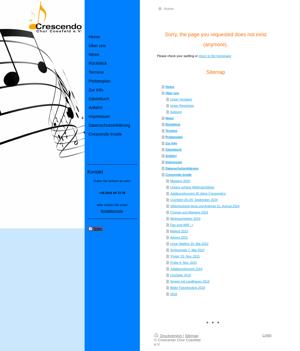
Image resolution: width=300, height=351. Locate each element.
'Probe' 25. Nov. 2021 (185, 256)
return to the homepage (215, 56)
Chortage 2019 (180, 275)
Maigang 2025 (180, 181)
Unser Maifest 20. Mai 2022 (189, 243)
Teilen (95, 229)
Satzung (175, 112)
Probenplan (174, 137)
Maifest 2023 (179, 231)
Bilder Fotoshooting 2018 (187, 287)
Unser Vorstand (181, 99)
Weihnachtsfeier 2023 (185, 218)
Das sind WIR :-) (181, 225)
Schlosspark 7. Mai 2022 (187, 250)
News (170, 118)
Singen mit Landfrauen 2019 (189, 281)
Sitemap (192, 336)
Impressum (174, 162)
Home (170, 86)
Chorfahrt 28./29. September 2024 (194, 199)
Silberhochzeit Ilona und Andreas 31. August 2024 (204, 206)
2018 (173, 294)
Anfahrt (171, 156)
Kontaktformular (112, 211)
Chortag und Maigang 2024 (189, 212)
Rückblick (173, 124)
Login (267, 335)
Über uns (172, 93)
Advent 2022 (179, 237)
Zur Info (171, 143)
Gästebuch (174, 149)
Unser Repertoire (182, 105)
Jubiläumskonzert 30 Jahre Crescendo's (198, 193)
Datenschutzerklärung (182, 168)
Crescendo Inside (179, 174)
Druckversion (168, 336)
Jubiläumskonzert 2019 (186, 269)
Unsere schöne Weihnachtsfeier (192, 187)
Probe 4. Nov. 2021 (183, 262)
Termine (171, 130)
